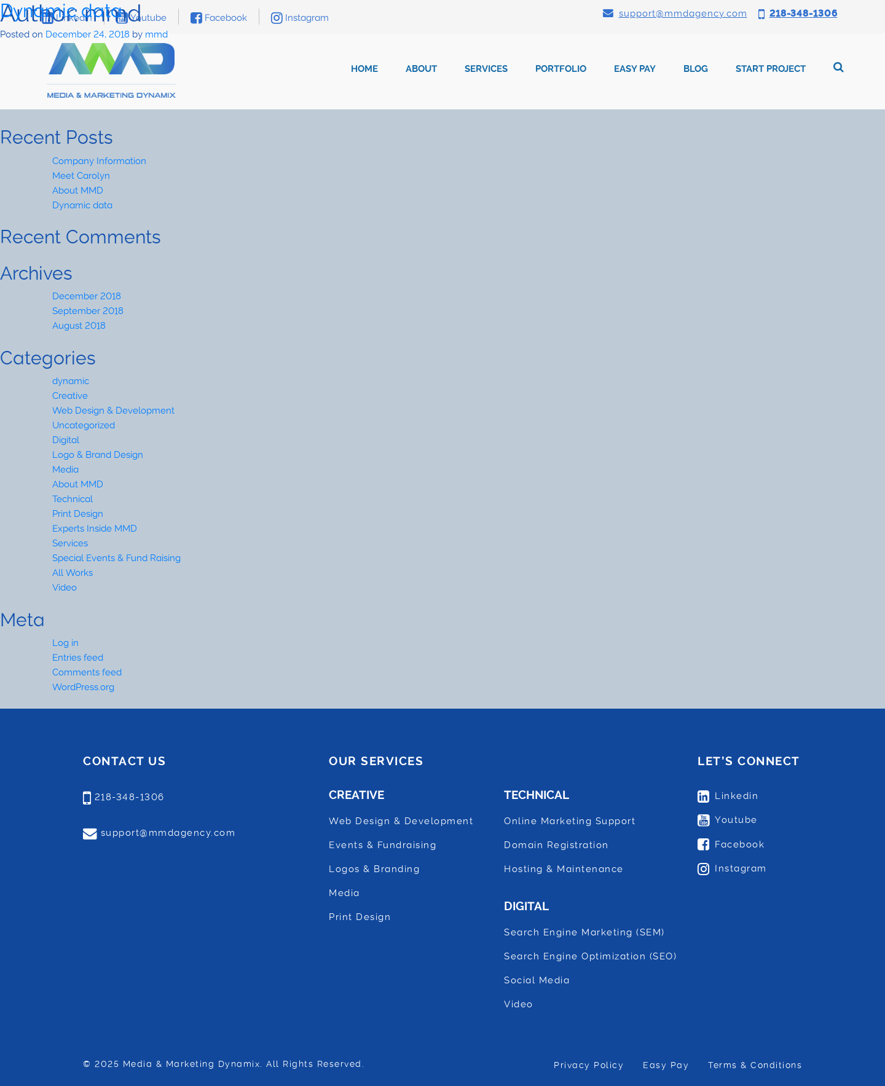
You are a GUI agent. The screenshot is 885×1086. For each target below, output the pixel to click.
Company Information (99, 161)
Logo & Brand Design (97, 454)
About (421, 68)
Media (65, 469)
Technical (72, 499)
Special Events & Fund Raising (116, 558)
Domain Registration (556, 845)
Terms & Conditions (755, 1065)
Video (64, 587)
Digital (65, 440)
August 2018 (79, 325)
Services (486, 68)
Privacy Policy (589, 1065)
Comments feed (87, 672)
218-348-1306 (130, 797)
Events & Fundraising (382, 845)
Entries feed (77, 657)
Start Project (771, 68)
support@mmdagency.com (168, 832)
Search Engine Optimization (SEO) (590, 956)
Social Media (537, 980)
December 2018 (86, 296)
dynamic (70, 381)
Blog (695, 68)
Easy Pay (635, 68)
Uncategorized (83, 425)
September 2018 (88, 311)
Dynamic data (61, 11)
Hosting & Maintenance (564, 869)
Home (364, 68)
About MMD (77, 190)
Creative (70, 395)
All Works (72, 572)
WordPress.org (83, 687)
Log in (65, 642)
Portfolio (560, 68)
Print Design (77, 513)
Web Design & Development (113, 410)
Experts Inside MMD (94, 528)
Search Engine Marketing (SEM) (584, 932)
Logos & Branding (374, 869)
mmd (156, 34)
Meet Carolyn (81, 175)
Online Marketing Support (569, 821)
